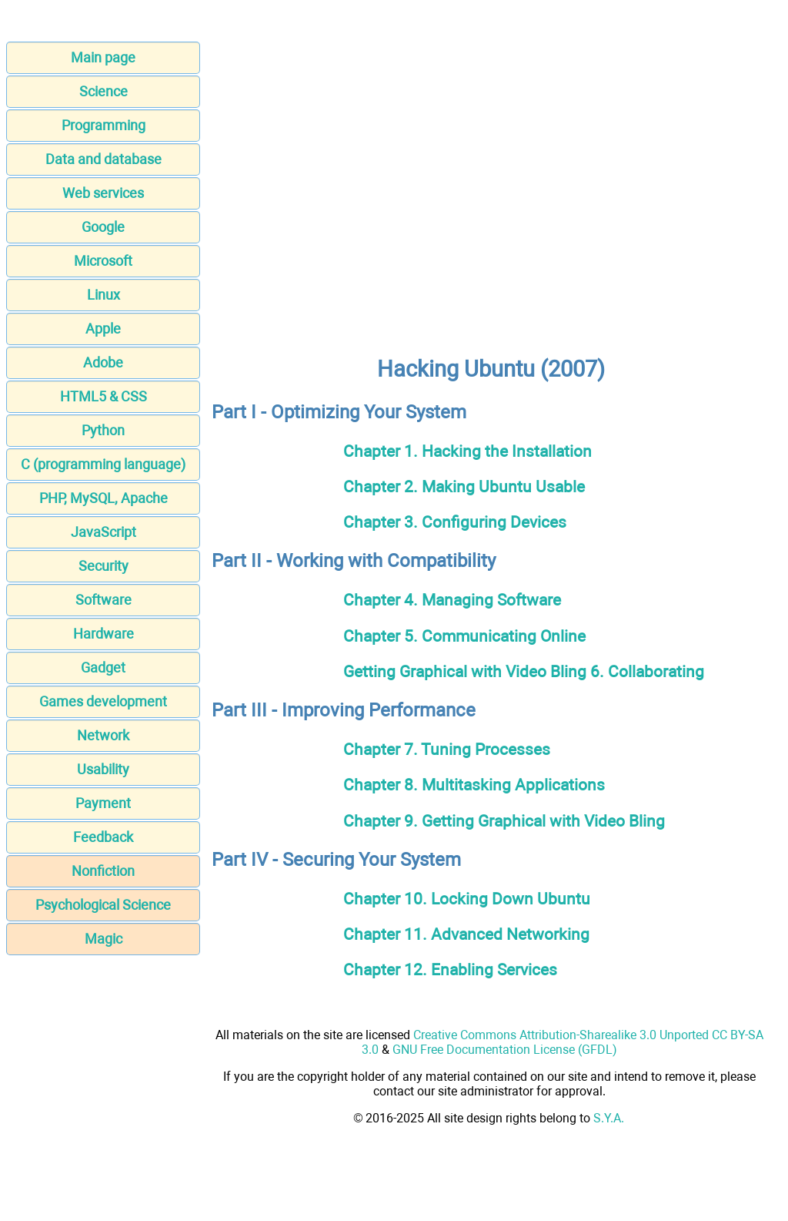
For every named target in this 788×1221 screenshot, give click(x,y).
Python (103, 430)
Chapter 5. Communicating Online (464, 636)
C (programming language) (103, 464)
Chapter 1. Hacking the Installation (467, 451)
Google (103, 227)
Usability (103, 769)
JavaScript (103, 532)
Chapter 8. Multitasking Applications (474, 784)
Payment (103, 803)
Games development (103, 701)
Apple (103, 328)
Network (103, 735)
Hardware (103, 634)
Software (103, 600)
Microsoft (103, 261)
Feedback (103, 837)
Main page (103, 57)
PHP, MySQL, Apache (103, 498)
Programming (103, 125)
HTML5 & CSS (103, 396)
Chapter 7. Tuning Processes (446, 749)
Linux (103, 295)
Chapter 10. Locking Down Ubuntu (466, 898)
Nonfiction (103, 871)
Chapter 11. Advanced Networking (466, 934)
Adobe (103, 362)
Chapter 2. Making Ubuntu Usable (464, 486)
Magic (103, 939)
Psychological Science (103, 905)
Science (103, 91)
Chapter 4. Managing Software (452, 599)
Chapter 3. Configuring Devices (454, 522)
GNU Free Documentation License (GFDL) (504, 1049)
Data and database (103, 159)
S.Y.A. (608, 1118)
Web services (103, 193)
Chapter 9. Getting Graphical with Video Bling (504, 820)
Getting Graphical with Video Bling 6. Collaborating (523, 671)
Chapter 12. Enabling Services (450, 969)
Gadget (103, 667)
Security (103, 566)
